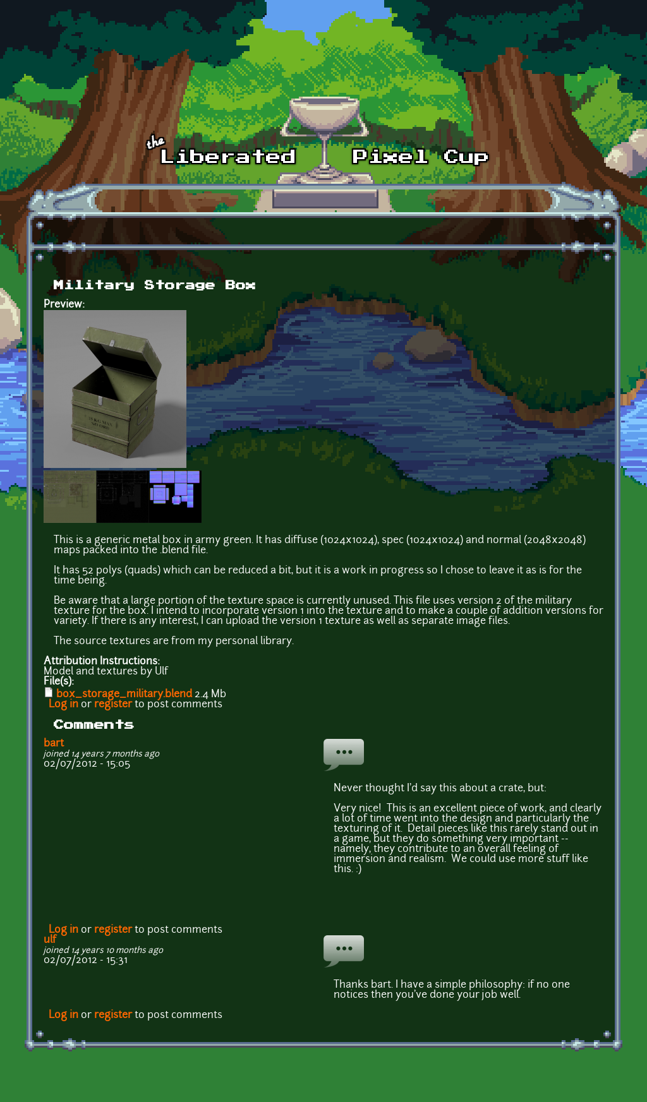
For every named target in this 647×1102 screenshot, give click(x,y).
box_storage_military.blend (124, 695)
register (113, 705)
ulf (50, 940)
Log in (63, 705)
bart (54, 744)
